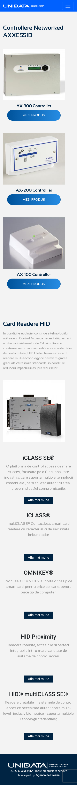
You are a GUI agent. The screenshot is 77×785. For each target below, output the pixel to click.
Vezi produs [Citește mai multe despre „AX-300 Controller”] (34, 115)
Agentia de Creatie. (48, 775)
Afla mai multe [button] (38, 500)
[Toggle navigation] (68, 6)
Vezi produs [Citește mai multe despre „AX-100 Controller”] (34, 284)
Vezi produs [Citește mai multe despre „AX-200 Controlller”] (34, 199)
